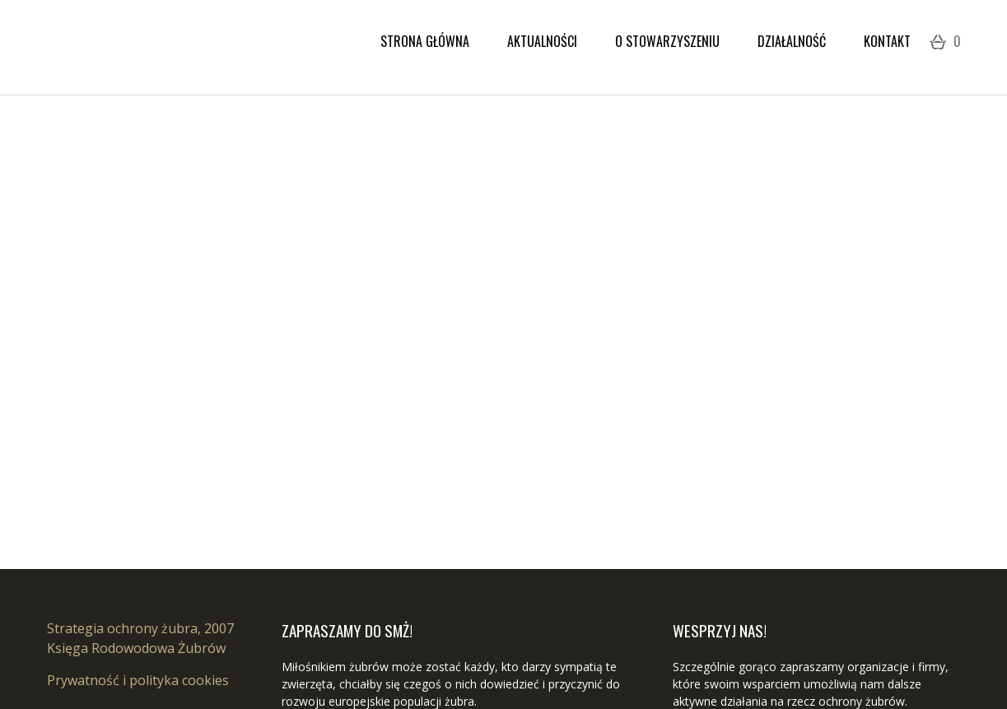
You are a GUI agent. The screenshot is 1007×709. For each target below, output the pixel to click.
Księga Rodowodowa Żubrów (136, 648)
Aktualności (542, 41)
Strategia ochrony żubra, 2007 (140, 628)
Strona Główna (424, 41)
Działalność (792, 41)
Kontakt (887, 41)
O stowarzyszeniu (667, 41)
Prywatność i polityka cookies (138, 680)
